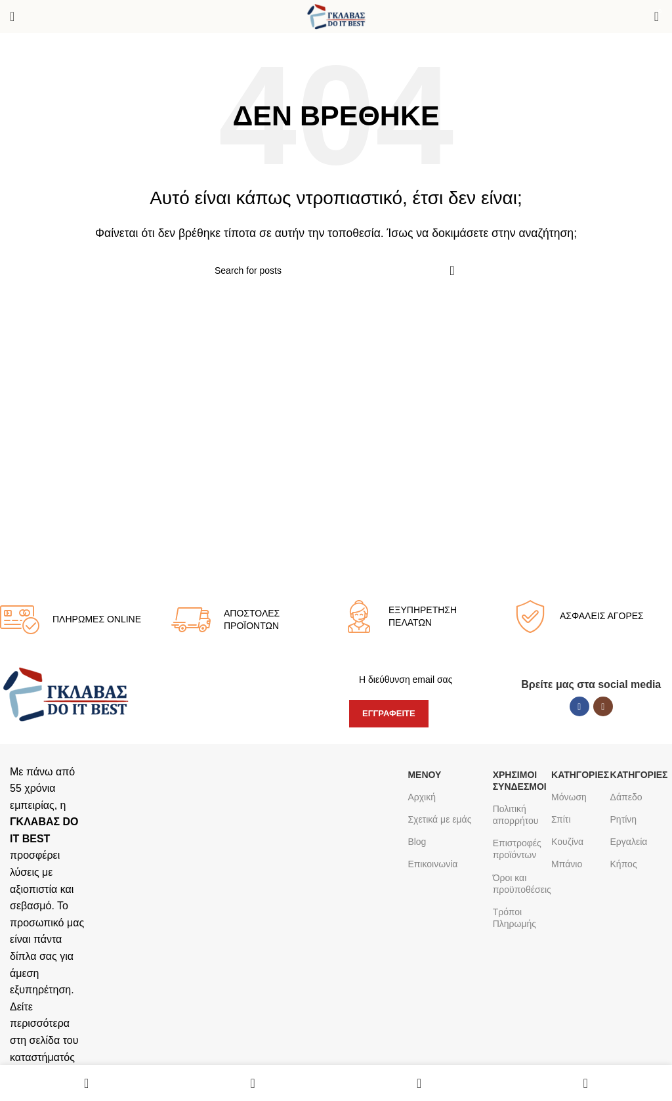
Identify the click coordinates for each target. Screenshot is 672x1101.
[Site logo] (336, 15)
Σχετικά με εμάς (439, 819)
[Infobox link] (79, 619)
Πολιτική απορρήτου (516, 815)
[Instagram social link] (603, 706)
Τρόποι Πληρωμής (514, 918)
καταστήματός (42, 1057)
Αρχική (422, 797)
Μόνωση (569, 797)
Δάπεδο (626, 797)
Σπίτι (560, 819)
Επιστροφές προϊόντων (517, 849)
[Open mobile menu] (12, 16)
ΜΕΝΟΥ (424, 774)
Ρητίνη (623, 819)
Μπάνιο (566, 864)
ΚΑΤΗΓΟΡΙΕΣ (577, 774)
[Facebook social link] (579, 706)
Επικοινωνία (432, 864)
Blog (417, 841)
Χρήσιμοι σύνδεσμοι (519, 780)
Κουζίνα (567, 841)
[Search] (336, 270)
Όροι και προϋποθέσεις (519, 884)
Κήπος (623, 864)
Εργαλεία (629, 841)
